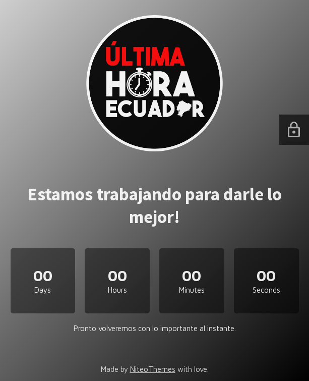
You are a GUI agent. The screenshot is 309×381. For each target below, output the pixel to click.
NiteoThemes (152, 369)
